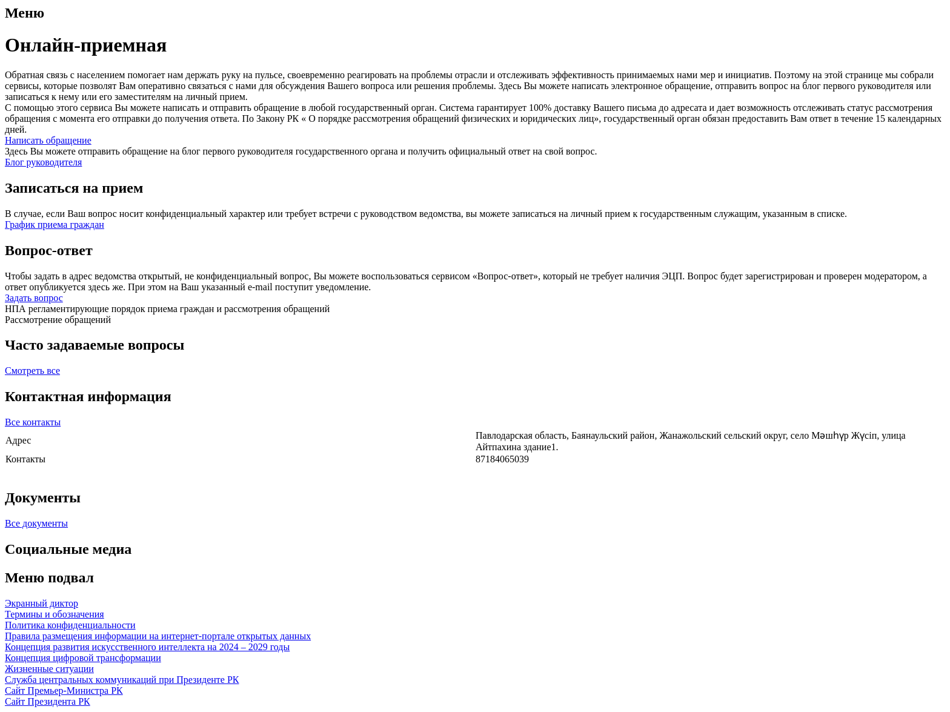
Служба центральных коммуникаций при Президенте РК (122, 679)
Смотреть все (32, 370)
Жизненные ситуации (49, 669)
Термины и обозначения (54, 614)
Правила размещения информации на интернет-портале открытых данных (158, 636)
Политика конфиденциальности (70, 625)
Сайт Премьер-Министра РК (64, 690)
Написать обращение (48, 140)
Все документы (36, 523)
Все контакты (33, 422)
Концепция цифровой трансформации (83, 658)
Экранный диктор (41, 603)
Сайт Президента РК (47, 701)
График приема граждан (54, 224)
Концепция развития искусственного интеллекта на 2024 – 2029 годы (147, 647)
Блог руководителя (43, 162)
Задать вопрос (34, 298)
